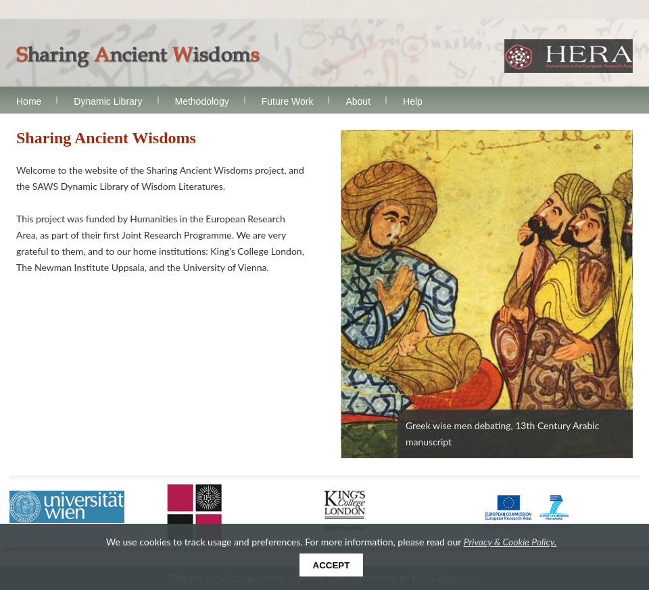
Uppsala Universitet (194, 512)
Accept (331, 565)
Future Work (288, 101)
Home (28, 101)
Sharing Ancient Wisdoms (138, 57)
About (357, 101)
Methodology (202, 101)
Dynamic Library (108, 101)
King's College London (344, 511)
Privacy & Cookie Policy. (510, 541)
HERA (568, 56)
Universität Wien (66, 507)
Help (413, 101)
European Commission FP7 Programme (527, 511)
